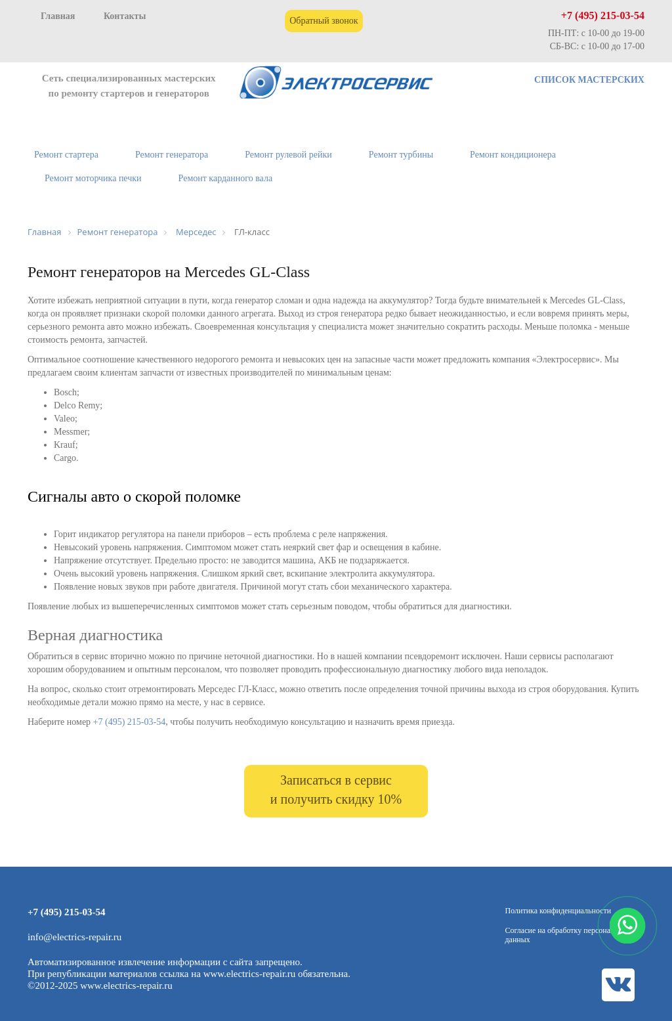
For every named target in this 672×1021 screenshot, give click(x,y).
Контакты (125, 16)
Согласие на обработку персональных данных (568, 935)
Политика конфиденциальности (558, 910)
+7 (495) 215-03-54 (602, 15)
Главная (58, 16)
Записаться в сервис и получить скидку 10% (336, 789)
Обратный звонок (323, 21)
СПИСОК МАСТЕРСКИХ (589, 80)
